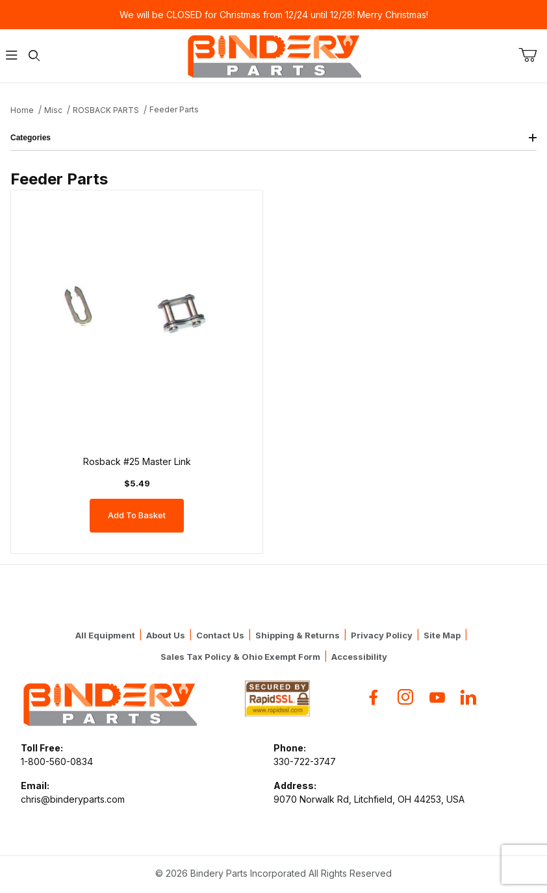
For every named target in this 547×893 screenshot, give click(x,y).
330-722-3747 (305, 761)
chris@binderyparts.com (73, 799)
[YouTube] (437, 697)
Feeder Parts (174, 109)
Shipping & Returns (297, 635)
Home (22, 110)
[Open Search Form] (34, 56)
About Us (165, 635)
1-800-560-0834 (57, 761)
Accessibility (359, 656)
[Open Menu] (11, 56)
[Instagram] (405, 697)
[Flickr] (468, 697)
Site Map (442, 635)
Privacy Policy (382, 635)
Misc (53, 110)
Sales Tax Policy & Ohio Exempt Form (240, 656)
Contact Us (220, 635)
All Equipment (105, 635)
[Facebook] (373, 697)
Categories (273, 137)
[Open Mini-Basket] (532, 55)
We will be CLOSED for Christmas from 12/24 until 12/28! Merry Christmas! (274, 14)
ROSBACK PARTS (106, 110)
